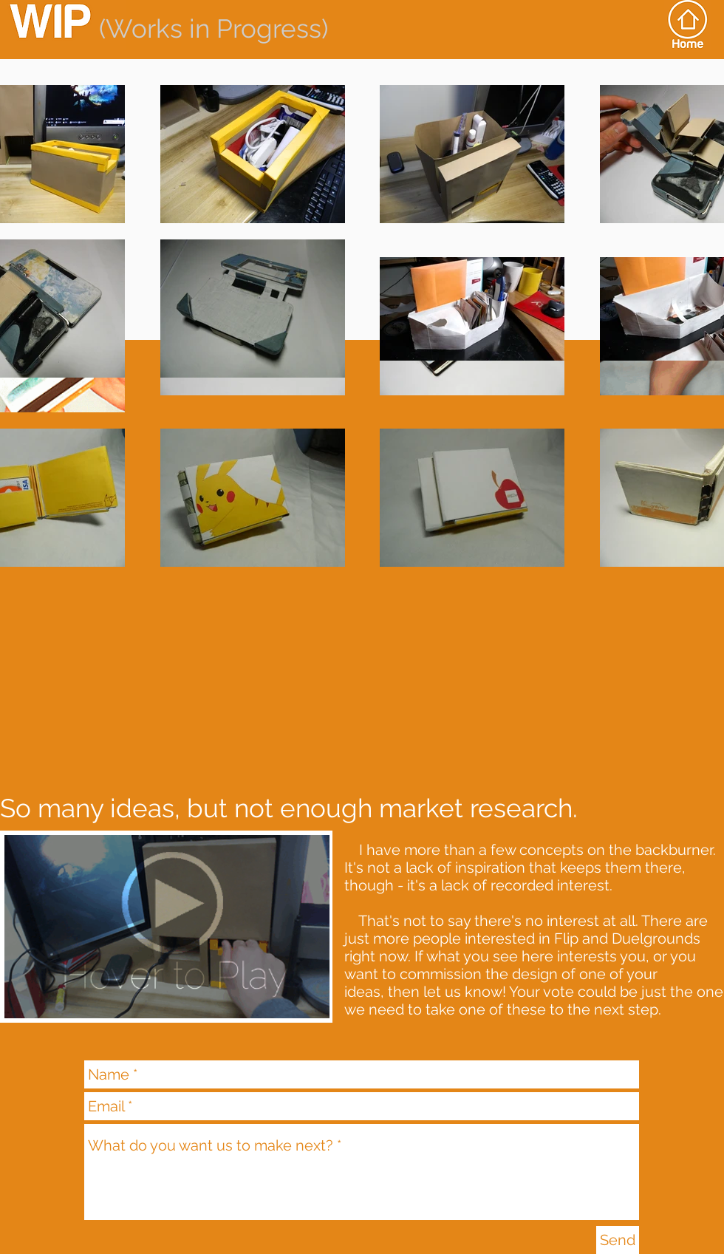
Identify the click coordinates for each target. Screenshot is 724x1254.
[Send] (617, 1240)
